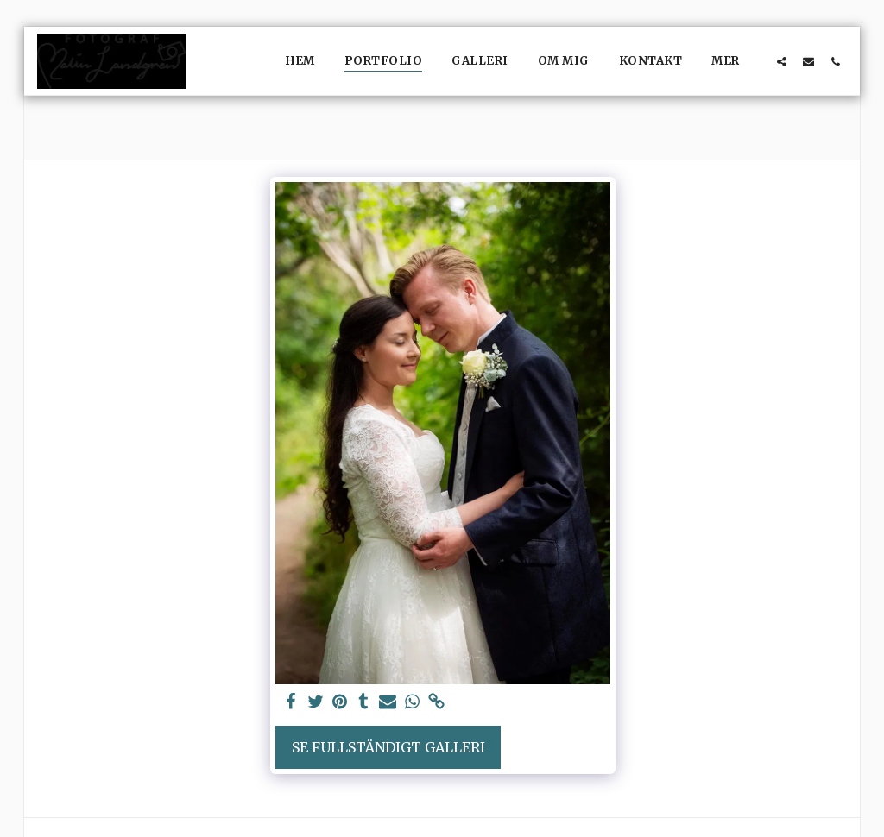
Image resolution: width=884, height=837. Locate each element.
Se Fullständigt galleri (388, 747)
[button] (781, 61)
